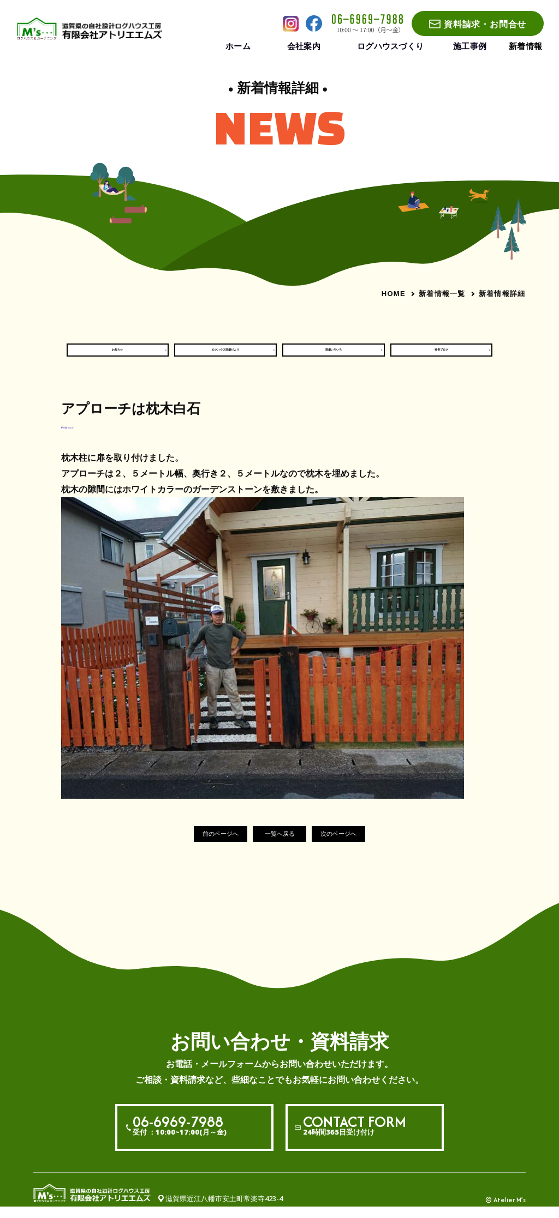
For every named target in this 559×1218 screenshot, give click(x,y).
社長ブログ (441, 355)
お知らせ (117, 355)
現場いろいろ (333, 355)
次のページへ (358, 845)
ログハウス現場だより (225, 355)
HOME (394, 294)
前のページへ (201, 845)
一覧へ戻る (280, 845)
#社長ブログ (81, 437)
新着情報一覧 (442, 293)
